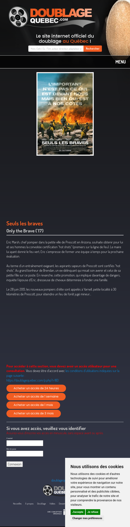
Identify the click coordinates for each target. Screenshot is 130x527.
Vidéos (52, 503)
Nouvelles (17, 503)
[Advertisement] (65, 186)
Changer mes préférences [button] (87, 518)
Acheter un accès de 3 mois (34, 413)
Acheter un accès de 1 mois (33, 405)
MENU (120, 62)
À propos (29, 503)
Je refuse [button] (93, 511)
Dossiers (62, 503)
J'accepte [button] (77, 511)
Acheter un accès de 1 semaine (36, 396)
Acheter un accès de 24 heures (36, 388)
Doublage (41, 503)
